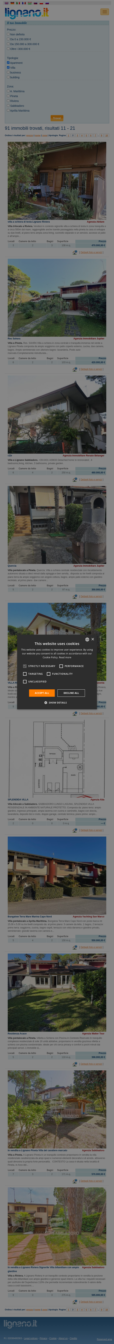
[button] (57, 702)
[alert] (57, 672)
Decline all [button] (71, 693)
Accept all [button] (42, 693)
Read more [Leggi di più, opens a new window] (65, 657)
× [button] (92, 639)
